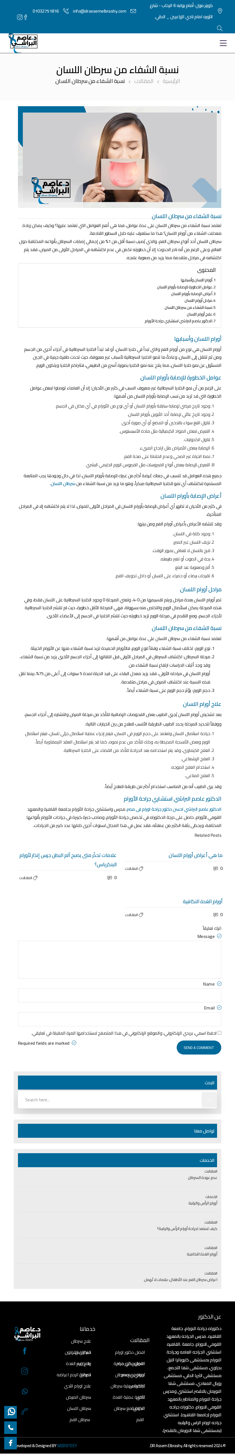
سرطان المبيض (78, 1397)
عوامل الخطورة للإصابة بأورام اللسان (184, 287)
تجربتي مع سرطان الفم (129, 1409)
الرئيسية (171, 81)
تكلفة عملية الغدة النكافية (129, 1398)
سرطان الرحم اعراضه (74, 1374)
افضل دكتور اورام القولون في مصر (130, 1353)
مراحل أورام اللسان (198, 300)
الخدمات (211, 1196)
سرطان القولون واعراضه (78, 1353)
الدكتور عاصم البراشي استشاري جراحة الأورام (178, 321)
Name (212, 983)
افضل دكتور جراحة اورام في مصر (129, 1364)
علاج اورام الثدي (77, 1386)
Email (213, 1007)
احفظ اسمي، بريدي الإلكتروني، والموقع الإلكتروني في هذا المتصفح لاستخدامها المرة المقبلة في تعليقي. (124, 1033)
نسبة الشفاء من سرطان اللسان (188, 307)
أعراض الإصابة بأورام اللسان (191, 293)
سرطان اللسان (63, 483)
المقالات (143, 81)
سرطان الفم (80, 1419)
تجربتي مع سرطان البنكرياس (130, 1375)
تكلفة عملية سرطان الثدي (127, 1386)
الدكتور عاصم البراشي (202, 809)
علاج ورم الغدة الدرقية (78, 1364)
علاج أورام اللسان (199, 314)
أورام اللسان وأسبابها (196, 280)
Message (209, 936)
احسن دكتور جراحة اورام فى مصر (155, 809)
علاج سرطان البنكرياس (81, 1342)
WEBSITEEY (67, 1446)
